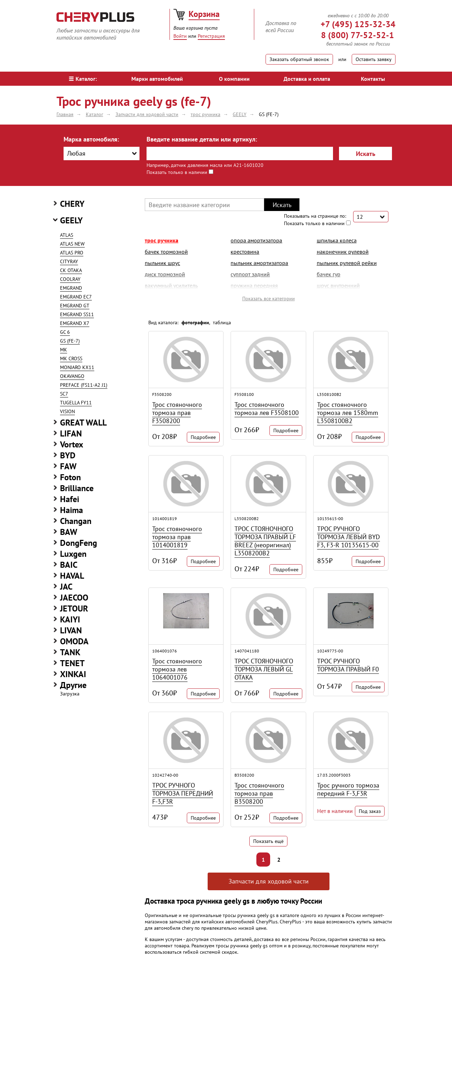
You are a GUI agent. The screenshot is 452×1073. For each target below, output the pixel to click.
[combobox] (101, 153)
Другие (73, 685)
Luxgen (73, 553)
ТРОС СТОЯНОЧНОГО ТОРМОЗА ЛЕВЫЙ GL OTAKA (263, 669)
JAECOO (74, 597)
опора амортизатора (256, 240)
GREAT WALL (83, 422)
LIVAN (71, 630)
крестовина (245, 251)
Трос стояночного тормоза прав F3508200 (177, 412)
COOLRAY (70, 279)
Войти (180, 36)
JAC (66, 586)
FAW (68, 466)
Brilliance (77, 488)
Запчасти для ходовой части (268, 881)
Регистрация (211, 36)
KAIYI (70, 619)
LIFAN (71, 433)
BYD (68, 455)
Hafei (69, 499)
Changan (75, 521)
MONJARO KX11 (77, 367)
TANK (70, 652)
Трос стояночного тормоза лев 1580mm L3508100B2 (347, 412)
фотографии (195, 322)
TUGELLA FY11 (76, 402)
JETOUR (74, 608)
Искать (365, 154)
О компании (234, 78)
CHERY (72, 203)
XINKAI (73, 674)
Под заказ (370, 811)
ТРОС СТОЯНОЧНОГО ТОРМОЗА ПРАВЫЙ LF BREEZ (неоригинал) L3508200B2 (265, 541)
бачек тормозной (166, 251)
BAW (68, 531)
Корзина (204, 13)
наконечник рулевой (343, 251)
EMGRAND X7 (74, 323)
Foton (70, 477)
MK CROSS (71, 358)
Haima (71, 510)
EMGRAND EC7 (76, 297)
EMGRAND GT (74, 305)
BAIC (68, 564)
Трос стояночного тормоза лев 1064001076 (177, 669)
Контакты (373, 78)
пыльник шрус (162, 262)
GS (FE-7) (70, 341)
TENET (72, 663)
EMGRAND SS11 (77, 314)
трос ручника (161, 240)
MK (63, 349)
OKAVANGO (72, 376)
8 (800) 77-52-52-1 (357, 35)
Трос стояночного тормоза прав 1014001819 (177, 537)
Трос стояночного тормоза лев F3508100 (266, 408)
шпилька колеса (337, 240)
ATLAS (66, 235)
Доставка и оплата (307, 78)
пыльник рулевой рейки (347, 262)
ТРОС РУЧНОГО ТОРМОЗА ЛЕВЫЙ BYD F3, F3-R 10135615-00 (348, 537)
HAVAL (72, 575)
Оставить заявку (374, 59)
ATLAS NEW (72, 244)
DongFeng (78, 542)
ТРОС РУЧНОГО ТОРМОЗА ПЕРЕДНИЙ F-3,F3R (182, 793)
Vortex (71, 444)
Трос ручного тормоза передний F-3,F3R (348, 789)
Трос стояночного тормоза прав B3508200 (259, 793)
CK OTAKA (71, 270)
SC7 (64, 394)
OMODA (74, 641)
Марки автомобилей (157, 78)
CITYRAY (69, 261)
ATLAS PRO (71, 252)
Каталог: (83, 78)
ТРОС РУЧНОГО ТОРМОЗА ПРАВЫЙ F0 (348, 665)
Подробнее (203, 437)
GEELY (71, 220)
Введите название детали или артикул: (202, 139)
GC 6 (65, 332)
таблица (222, 322)
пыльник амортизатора (259, 262)
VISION (67, 411)
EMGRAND (71, 288)
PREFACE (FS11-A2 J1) (83, 385)
